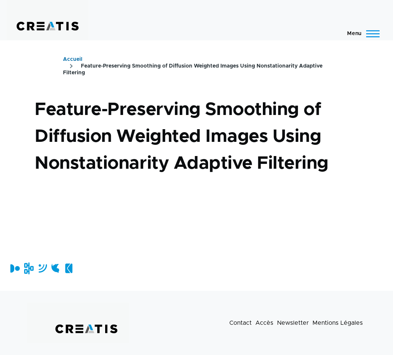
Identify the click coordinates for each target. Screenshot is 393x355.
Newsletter (293, 323)
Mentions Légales (337, 323)
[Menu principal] (361, 33)
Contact (240, 323)
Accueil (72, 59)
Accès (264, 323)
